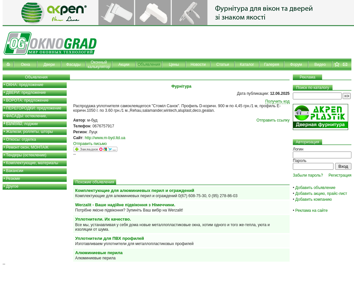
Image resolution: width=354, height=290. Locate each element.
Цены (174, 64)
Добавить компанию (313, 199)
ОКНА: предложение (25, 84)
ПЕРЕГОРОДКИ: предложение (33, 108)
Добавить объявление (315, 187)
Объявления (149, 64)
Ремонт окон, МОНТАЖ (27, 147)
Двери (49, 64)
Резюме (13, 178)
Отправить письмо (90, 143)
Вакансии (14, 170)
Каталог (247, 64)
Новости (198, 64)
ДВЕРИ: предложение (26, 92)
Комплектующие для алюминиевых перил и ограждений (134, 190)
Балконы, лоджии (22, 124)
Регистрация (340, 175)
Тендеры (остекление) (26, 155)
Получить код (277, 101)
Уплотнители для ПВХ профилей (109, 238)
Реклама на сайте (311, 210)
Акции (123, 64)
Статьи (222, 64)
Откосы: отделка (21, 139)
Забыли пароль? (308, 175)
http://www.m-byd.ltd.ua (105, 138)
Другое (12, 186)
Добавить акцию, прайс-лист (321, 193)
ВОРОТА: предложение (27, 100)
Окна (25, 64)
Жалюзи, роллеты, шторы (29, 131)
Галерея (271, 64)
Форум (296, 64)
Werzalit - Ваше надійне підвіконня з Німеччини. (125, 204)
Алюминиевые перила (99, 252)
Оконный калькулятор (99, 64)
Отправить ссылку (273, 120)
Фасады (73, 64)
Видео (320, 64)
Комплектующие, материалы (32, 163)
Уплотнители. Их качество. (103, 219)
